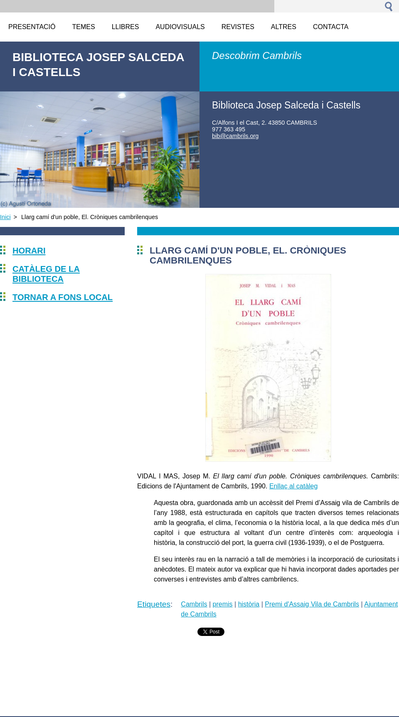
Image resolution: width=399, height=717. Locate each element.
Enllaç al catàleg (293, 486)
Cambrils (194, 604)
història (249, 604)
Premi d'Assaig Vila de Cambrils (312, 604)
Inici (5, 217)
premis (223, 604)
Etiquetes (153, 604)
